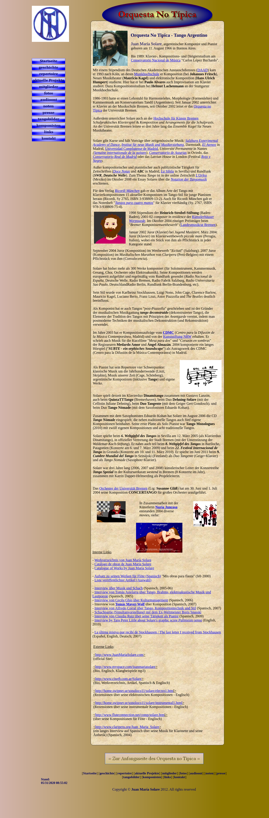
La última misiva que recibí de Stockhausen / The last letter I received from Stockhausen (157, 632)
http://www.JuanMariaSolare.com (119, 655)
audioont (196, 773)
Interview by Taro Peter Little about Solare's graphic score (148, 620)
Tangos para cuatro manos (134, 203)
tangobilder (131, 777)
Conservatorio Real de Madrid (115, 157)
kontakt (179, 777)
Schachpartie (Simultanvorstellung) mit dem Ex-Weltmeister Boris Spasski (147, 612)
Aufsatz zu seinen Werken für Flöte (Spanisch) (127, 576)
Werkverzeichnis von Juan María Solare (122, 560)
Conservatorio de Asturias (168, 153)
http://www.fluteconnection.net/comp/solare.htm (129, 715)
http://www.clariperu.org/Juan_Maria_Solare (127, 727)
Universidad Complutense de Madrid (131, 149)
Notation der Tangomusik (189, 179)
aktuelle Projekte (147, 773)
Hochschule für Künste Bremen (175, 118)
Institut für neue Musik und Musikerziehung (153, 145)
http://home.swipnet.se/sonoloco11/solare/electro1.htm (134, 691)
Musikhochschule (146, 74)
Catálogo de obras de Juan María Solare (122, 564)
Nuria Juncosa (166, 507)
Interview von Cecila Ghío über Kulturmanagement (131, 600)
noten (210, 773)
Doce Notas (121, 171)
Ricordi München (127, 191)
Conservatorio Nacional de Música (156, 60)
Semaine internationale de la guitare (120, 153)
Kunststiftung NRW (177, 336)
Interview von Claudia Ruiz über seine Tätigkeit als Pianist (136, 616)
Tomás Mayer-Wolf (130, 604)
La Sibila (167, 171)
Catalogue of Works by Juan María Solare (124, 568)
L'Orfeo (201, 175)
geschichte (107, 773)
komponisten (152, 777)
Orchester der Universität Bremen (123, 488)
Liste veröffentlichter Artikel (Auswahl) (122, 580)
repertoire (124, 773)
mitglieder (169, 773)
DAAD (203, 70)
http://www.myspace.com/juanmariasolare (125, 667)
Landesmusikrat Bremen (198, 225)
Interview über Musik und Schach (118, 588)
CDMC (168, 332)
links (167, 777)
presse (220, 773)
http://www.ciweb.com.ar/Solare (118, 679)
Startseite (90, 773)
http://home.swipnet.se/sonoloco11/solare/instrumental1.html (138, 703)
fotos (183, 773)
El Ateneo (209, 145)
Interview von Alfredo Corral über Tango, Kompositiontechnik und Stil (145, 608)
